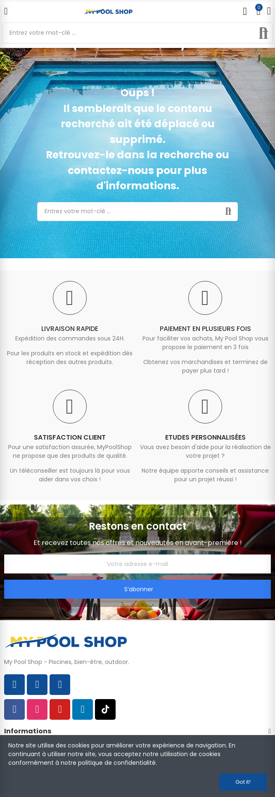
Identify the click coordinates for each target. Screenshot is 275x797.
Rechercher (263, 32)
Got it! (243, 782)
